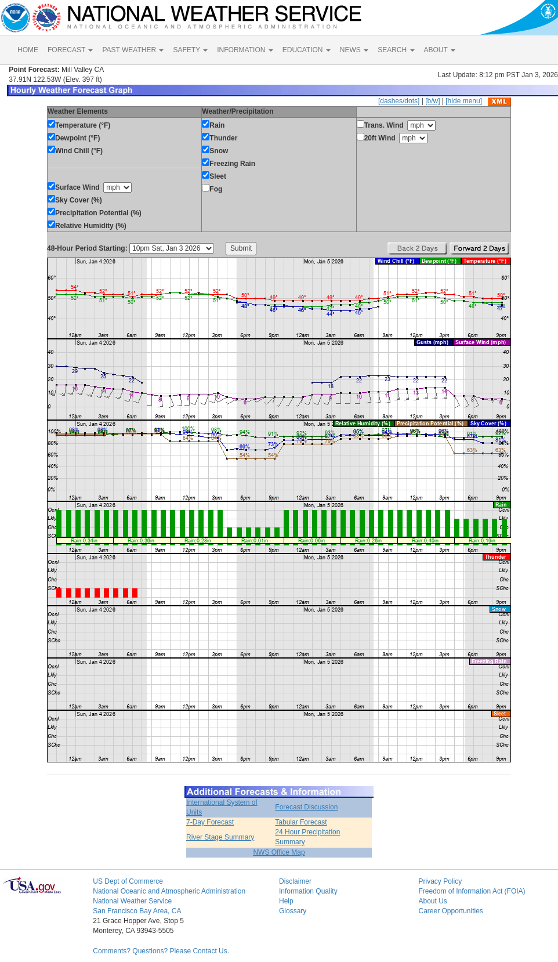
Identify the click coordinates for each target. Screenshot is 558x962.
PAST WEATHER (133, 50)
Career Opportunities (450, 911)
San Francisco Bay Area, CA (137, 911)
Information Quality (308, 891)
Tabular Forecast (301, 822)
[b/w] (432, 101)
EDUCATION (306, 50)
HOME (27, 50)
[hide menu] (463, 101)
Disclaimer (295, 881)
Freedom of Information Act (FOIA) (471, 891)
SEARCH (396, 50)
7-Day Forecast (210, 822)
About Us (432, 901)
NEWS (354, 50)
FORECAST (70, 50)
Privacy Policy (440, 881)
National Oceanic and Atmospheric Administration (169, 891)
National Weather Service (132, 901)
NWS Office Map (279, 852)
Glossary (292, 911)
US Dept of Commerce (128, 881)
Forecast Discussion (306, 807)
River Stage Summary (220, 837)
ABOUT (439, 50)
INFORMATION (245, 50)
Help (286, 901)
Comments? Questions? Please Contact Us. (161, 951)
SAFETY (190, 50)
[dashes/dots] (398, 101)
